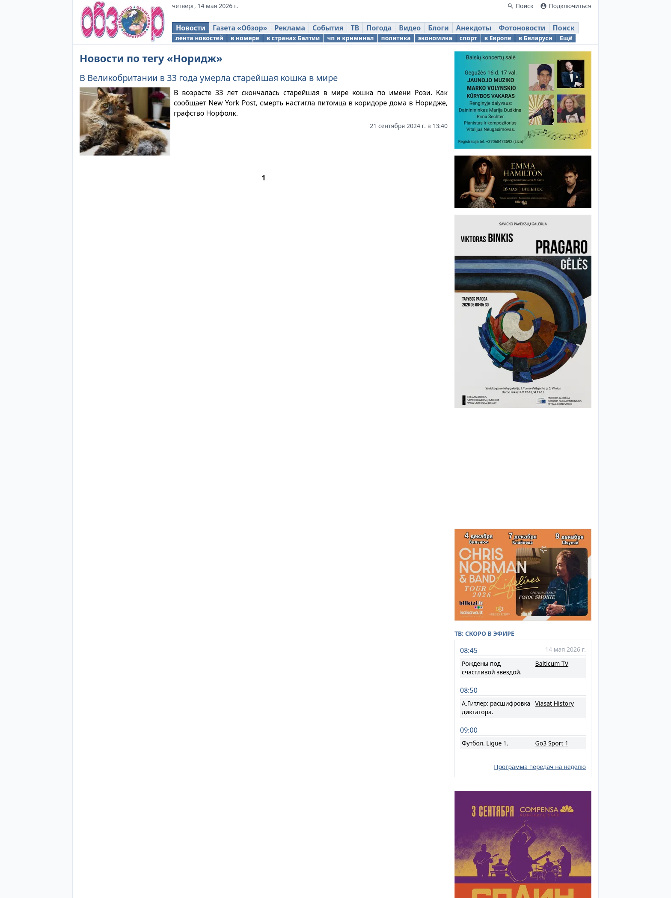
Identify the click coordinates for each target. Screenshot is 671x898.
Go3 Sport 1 (552, 636)
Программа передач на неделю (540, 660)
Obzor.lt (286, 849)
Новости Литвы (465, 866)
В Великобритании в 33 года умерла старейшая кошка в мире (209, 78)
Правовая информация (317, 881)
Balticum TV (552, 556)
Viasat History (554, 596)
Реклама (377, 881)
